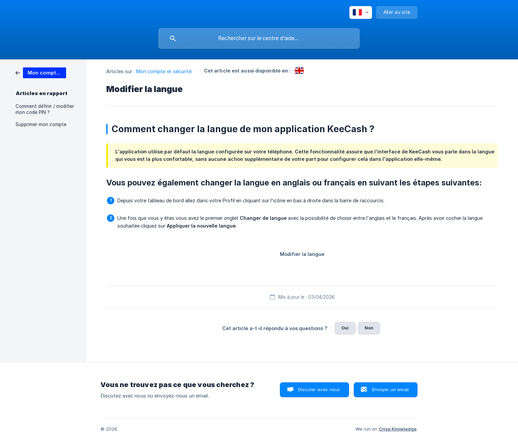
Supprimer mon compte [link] (41, 124)
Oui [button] (345, 327)
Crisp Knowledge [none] (397, 429)
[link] (41, 72)
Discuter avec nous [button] (319, 389)
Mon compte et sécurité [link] (164, 71)
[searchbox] (259, 38)
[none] (360, 12)
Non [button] (369, 327)
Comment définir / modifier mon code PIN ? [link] (45, 109)
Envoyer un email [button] (390, 389)
